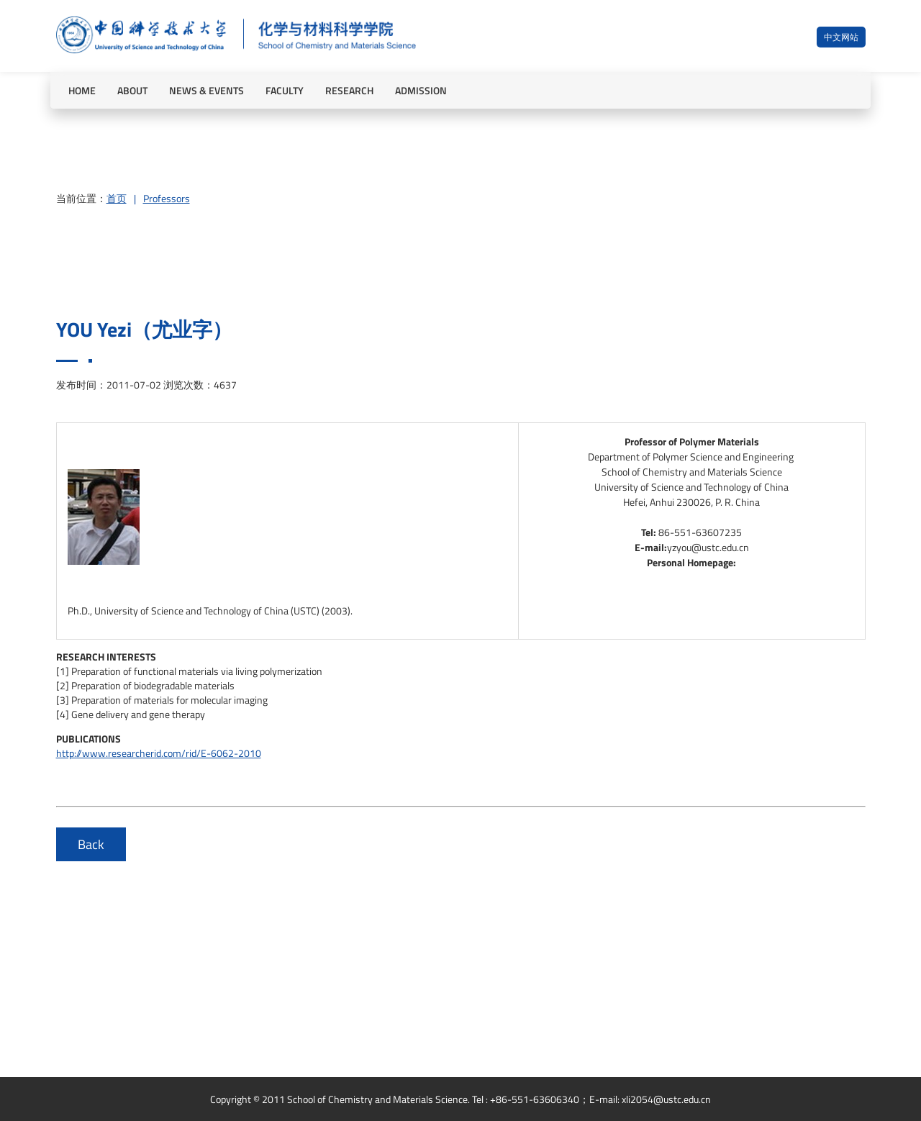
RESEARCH (349, 90)
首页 (116, 198)
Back (91, 844)
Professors (166, 198)
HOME (82, 90)
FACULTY (285, 90)
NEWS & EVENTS (206, 90)
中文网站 (841, 37)
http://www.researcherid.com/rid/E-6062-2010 (158, 753)
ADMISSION (421, 90)
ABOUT (132, 90)
